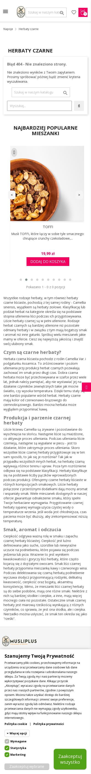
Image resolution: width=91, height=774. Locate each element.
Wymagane (18, 741)
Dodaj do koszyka (47, 261)
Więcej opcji (18, 733)
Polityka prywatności (48, 724)
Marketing (18, 755)
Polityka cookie (16, 724)
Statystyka (18, 748)
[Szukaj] (46, 12)
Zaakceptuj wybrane (26, 766)
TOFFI (48, 227)
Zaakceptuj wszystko (70, 759)
